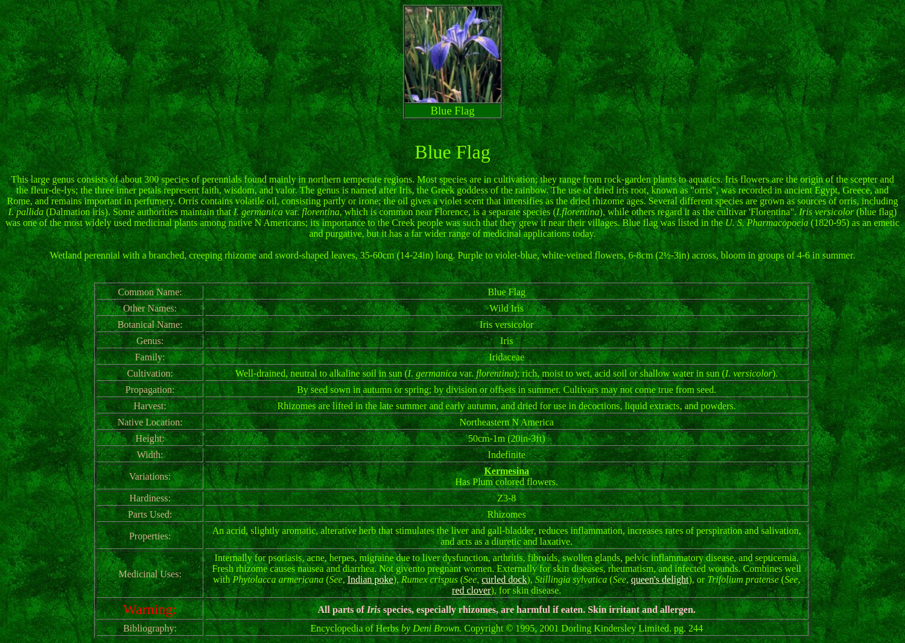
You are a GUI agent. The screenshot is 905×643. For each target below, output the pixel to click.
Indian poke (370, 579)
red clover (471, 590)
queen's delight (660, 579)
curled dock (504, 579)
